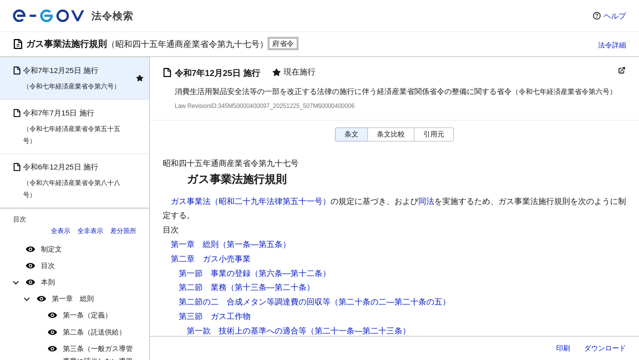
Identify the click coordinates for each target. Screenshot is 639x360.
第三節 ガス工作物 (215, 316)
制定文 (51, 249)
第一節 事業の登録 (215, 273)
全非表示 (90, 230)
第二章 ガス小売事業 (211, 258)
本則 (48, 282)
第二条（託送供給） (94, 332)
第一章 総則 (73, 298)
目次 (48, 266)
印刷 (563, 348)
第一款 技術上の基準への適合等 (247, 330)
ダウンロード (605, 348)
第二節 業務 (203, 287)
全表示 (60, 230)
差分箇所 (123, 230)
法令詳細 (612, 45)
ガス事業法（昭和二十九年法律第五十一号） (250, 201)
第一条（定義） (87, 315)
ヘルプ (615, 16)
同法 (426, 201)
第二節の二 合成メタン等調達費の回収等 (254, 302)
